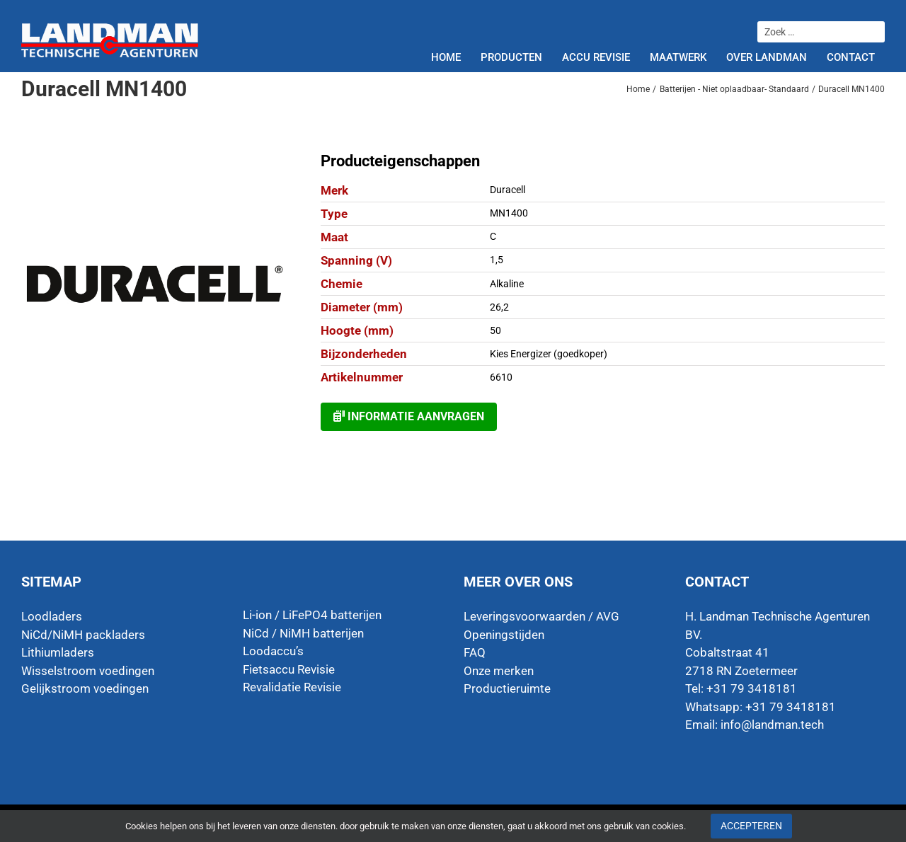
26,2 (499, 307)
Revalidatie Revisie (292, 687)
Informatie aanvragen (408, 416)
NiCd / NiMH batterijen (303, 633)
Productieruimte (507, 688)
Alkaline (507, 283)
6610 (501, 377)
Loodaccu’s (273, 651)
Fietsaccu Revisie (289, 669)
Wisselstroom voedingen (87, 671)
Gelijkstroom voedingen (85, 688)
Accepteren (751, 825)
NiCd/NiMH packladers (83, 635)
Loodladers (51, 616)
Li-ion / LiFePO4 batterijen (312, 615)
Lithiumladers (57, 652)
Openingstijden (504, 635)
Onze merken (499, 671)
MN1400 (509, 213)
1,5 (496, 259)
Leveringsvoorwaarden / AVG (541, 616)
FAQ (475, 652)
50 (495, 330)
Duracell (507, 189)
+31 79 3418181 (790, 707)
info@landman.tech (772, 724)
